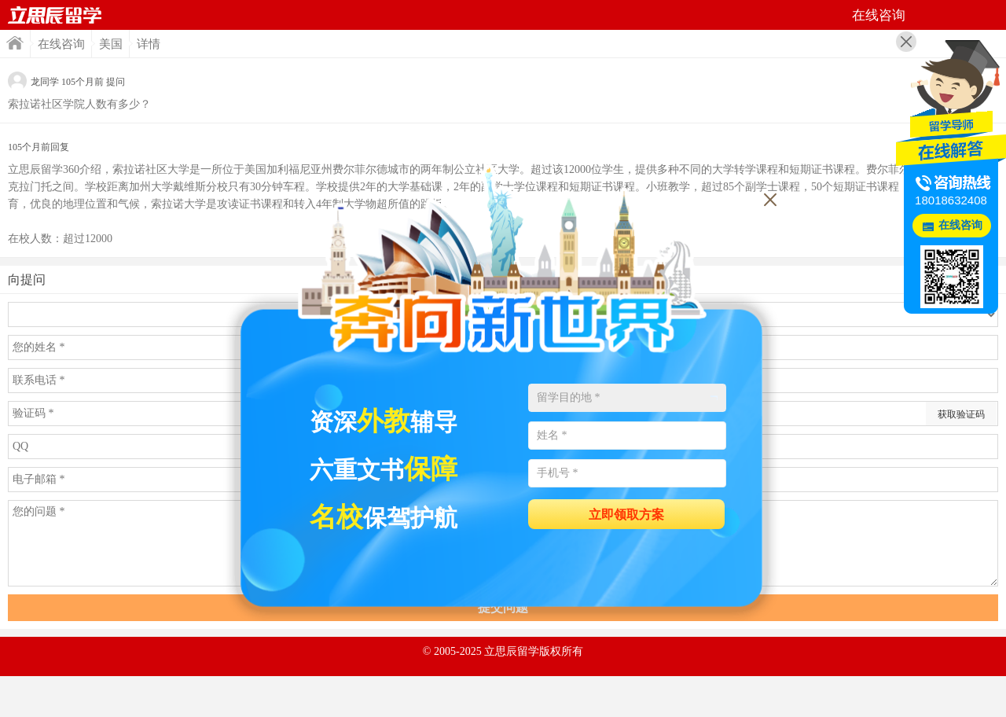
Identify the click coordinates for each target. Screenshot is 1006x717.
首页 (55, 15)
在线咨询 (61, 44)
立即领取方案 (626, 514)
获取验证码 (961, 414)
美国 (111, 44)
